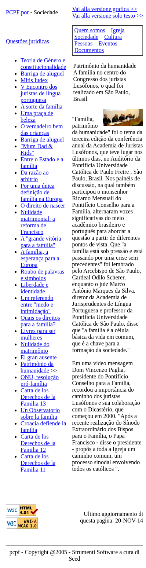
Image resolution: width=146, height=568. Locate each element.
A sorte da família (41, 106)
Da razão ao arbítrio (34, 175)
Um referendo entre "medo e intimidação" (37, 304)
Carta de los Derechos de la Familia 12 (38, 443)
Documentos (89, 50)
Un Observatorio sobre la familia (40, 413)
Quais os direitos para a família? (40, 321)
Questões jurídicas (27, 41)
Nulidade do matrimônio (35, 347)
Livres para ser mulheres (38, 334)
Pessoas (83, 43)
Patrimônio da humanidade (37, 367)
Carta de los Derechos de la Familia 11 (38, 463)
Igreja (117, 30)
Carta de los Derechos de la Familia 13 (38, 397)
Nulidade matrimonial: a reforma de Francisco (38, 222)
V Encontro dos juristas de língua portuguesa (41, 93)
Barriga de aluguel (42, 73)
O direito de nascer (43, 205)
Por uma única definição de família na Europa (42, 192)
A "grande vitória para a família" (41, 241)
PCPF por (18, 12)
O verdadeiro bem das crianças (42, 129)
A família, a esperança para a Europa (40, 258)
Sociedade (86, 37)
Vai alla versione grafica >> (104, 9)
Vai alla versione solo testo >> (107, 15)
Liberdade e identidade (34, 288)
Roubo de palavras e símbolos (42, 274)
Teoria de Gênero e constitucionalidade (43, 63)
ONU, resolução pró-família (40, 380)
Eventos (107, 43)
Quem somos (89, 30)
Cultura (113, 37)
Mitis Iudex (34, 80)
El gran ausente (39, 357)
